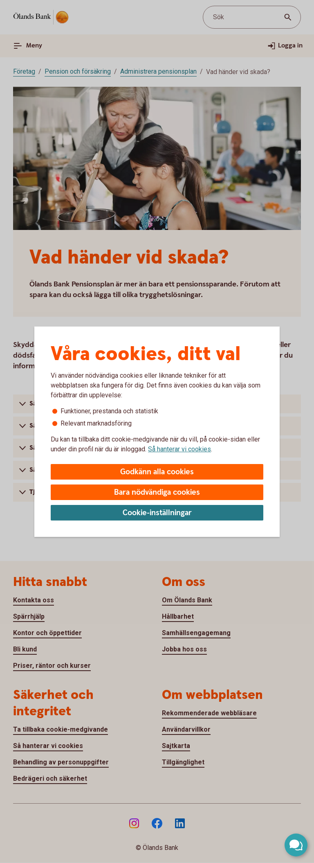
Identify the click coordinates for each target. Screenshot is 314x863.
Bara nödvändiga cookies (157, 492)
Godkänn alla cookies (157, 472)
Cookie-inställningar (157, 513)
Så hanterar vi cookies (179, 449)
